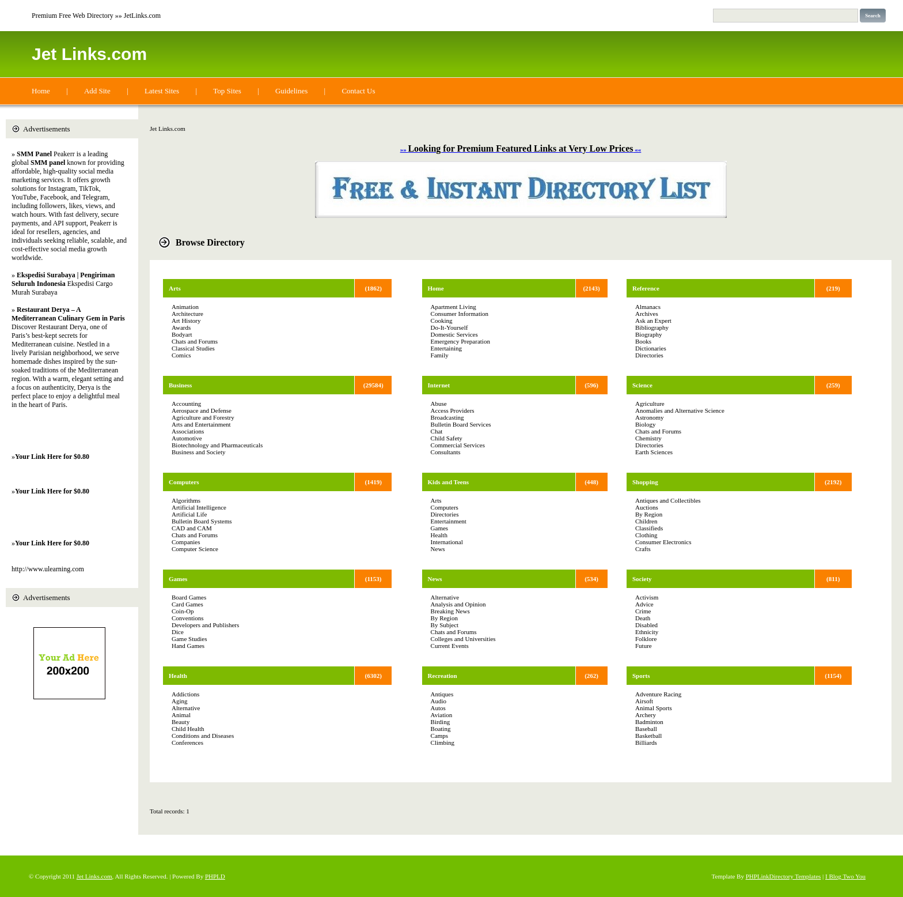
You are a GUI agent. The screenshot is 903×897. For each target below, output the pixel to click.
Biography (648, 334)
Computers (184, 481)
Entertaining (446, 348)
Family (440, 355)
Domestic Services (454, 334)
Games (178, 578)
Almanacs (648, 306)
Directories (445, 514)
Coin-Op (183, 611)
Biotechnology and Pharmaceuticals (217, 445)
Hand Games (188, 645)
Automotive (187, 438)
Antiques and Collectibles (668, 500)
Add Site (97, 90)
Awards (181, 327)
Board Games (189, 597)
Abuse (439, 403)
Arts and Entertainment (201, 424)
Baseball (646, 728)
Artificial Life (189, 514)
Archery (645, 714)
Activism (646, 597)
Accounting (186, 403)
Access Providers (453, 410)
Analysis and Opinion (458, 604)
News (438, 548)
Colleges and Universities (463, 638)
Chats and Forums (195, 341)
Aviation (442, 714)
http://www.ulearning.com (48, 569)
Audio (439, 701)
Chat (437, 431)
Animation (185, 306)
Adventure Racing (658, 694)
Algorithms (186, 500)
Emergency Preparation (460, 341)
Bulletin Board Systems (202, 521)
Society (642, 578)
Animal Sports (653, 707)
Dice (178, 631)
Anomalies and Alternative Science (679, 410)
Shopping (645, 481)
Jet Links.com (89, 53)
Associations (188, 431)
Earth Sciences (654, 451)
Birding (440, 721)
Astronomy (649, 417)
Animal (181, 714)
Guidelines (291, 90)
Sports (641, 675)
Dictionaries (650, 348)
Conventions (188, 618)
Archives (646, 313)
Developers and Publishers (205, 624)
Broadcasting (447, 417)
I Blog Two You (845, 876)
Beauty (180, 721)
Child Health (188, 728)
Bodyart (182, 334)
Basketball (648, 735)
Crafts (643, 548)
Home (41, 90)
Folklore (646, 638)
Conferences (187, 742)
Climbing (443, 742)
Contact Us (358, 90)
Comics (181, 355)
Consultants (446, 451)
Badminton (649, 721)
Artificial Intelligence (199, 507)
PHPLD (215, 876)
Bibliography (652, 327)
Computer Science (195, 548)
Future (643, 645)
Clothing (646, 535)
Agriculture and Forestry (203, 417)
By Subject (445, 624)
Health (178, 675)
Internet (439, 385)
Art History (186, 320)
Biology (645, 424)
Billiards (646, 742)
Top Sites (227, 90)
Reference (645, 288)
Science (642, 385)
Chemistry (648, 438)
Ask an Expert (653, 320)
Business (180, 385)
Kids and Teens (448, 481)
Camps (440, 735)
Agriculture (650, 403)
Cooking (442, 320)
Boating (441, 728)
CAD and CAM (192, 528)
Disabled (646, 624)
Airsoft (644, 701)
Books (643, 341)
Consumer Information (460, 313)
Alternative (186, 707)
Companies (186, 541)
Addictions (185, 694)
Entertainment (448, 521)
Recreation (442, 675)
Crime (643, 611)
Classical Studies (193, 348)
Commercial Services (458, 445)
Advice (644, 604)
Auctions (646, 507)
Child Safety (446, 438)
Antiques (442, 694)
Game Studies (189, 638)
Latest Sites (162, 90)
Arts (175, 288)
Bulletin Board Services (461, 424)
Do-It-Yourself (449, 327)
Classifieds (649, 528)
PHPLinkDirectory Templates (783, 876)
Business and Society (199, 451)
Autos (438, 707)
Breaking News (450, 611)
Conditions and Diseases (203, 735)
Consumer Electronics (663, 541)
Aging (180, 701)
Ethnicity (646, 631)
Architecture (187, 313)
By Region (444, 618)
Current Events (450, 645)
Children (646, 521)
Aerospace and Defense (202, 410)
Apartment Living (453, 306)
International (447, 541)
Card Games (187, 604)
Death (642, 618)
